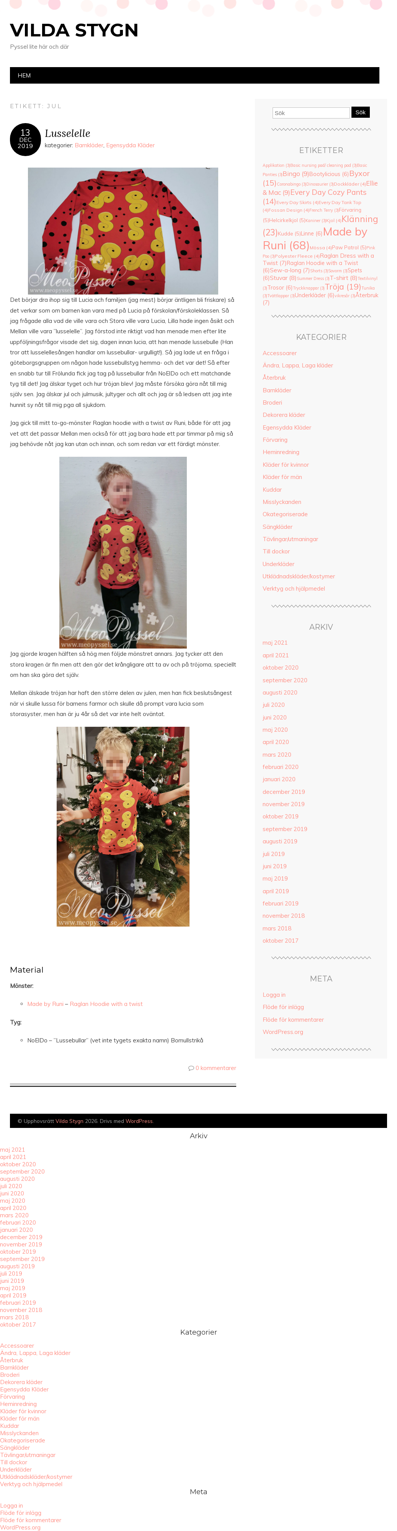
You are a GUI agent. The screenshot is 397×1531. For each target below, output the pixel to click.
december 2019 (284, 791)
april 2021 (276, 655)
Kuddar (272, 489)
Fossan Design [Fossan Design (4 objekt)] (288, 210)
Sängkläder (277, 526)
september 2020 (285, 680)
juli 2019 (274, 854)
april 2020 (276, 742)
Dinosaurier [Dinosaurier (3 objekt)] (320, 184)
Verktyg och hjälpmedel (294, 588)
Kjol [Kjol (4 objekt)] (333, 220)
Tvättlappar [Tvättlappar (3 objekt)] (281, 295)
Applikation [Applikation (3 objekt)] (276, 165)
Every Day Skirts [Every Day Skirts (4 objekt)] (297, 202)
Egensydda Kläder (130, 145)
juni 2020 (275, 717)
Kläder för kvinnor (286, 464)
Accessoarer (280, 353)
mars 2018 (277, 928)
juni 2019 (275, 866)
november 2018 (284, 915)
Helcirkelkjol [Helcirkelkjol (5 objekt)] (287, 220)
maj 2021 (275, 642)
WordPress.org (283, 1031)
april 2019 (276, 891)
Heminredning (281, 452)
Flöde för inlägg (283, 1007)
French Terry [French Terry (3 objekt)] (324, 210)
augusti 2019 (280, 841)
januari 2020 (279, 779)
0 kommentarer (216, 1068)
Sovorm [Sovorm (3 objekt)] (338, 270)
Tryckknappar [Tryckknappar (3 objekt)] (309, 288)
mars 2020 (277, 754)
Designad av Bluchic (368, 1121)
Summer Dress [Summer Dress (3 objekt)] (313, 278)
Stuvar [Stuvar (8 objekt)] (283, 278)
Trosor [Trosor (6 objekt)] (280, 287)
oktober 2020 (281, 667)
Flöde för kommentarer (293, 1019)
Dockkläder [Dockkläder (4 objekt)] (350, 184)
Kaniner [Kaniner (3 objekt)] (316, 220)
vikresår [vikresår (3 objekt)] (345, 295)
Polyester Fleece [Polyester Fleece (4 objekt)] (297, 256)
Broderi (272, 402)
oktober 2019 (281, 816)
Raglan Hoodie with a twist (106, 1003)
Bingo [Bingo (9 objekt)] (296, 174)
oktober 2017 (281, 940)
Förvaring (275, 439)
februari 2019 (281, 903)
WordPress (139, 1121)
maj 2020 (275, 729)
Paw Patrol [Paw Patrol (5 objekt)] (349, 247)
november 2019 (284, 804)
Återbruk (274, 377)
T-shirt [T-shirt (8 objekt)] (344, 278)
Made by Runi (45, 1003)
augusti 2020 (280, 692)
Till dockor (276, 551)
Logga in (274, 994)
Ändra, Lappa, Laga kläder (298, 365)
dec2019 (25, 143)
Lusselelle (67, 133)
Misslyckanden (282, 501)
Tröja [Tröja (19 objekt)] (343, 286)
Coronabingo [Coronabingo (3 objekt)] (291, 184)
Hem (24, 75)
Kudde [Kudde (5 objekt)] (289, 233)
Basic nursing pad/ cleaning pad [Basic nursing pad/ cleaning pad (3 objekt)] (323, 165)
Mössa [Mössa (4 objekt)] (321, 247)
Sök (361, 112)
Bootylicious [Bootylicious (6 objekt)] (329, 174)
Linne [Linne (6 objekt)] (312, 233)
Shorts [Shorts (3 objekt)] (319, 270)
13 (25, 132)
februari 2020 (281, 766)
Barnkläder (89, 145)
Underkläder (278, 564)
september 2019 (285, 829)
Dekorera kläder (284, 414)
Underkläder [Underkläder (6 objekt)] (315, 295)
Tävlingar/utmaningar (290, 539)
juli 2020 (274, 704)
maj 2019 (275, 878)
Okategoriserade (285, 514)
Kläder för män (282, 477)
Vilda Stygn (74, 30)
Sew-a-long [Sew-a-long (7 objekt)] (290, 270)
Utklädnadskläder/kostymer (299, 576)
